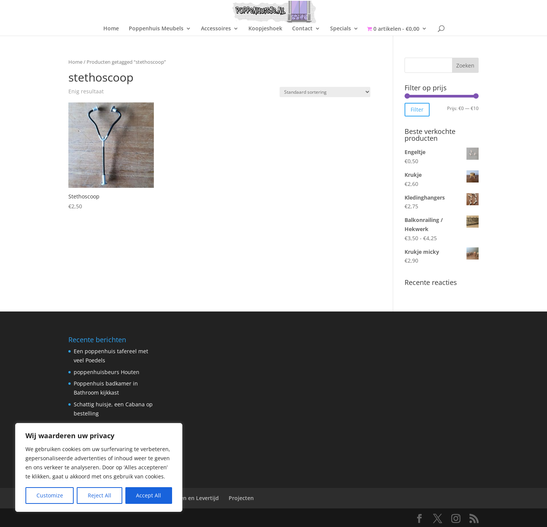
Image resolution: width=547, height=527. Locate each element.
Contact (302, 29)
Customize (49, 495)
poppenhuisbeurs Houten (106, 372)
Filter (417, 109)
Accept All (148, 495)
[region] (98, 467)
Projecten (241, 498)
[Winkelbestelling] (325, 92)
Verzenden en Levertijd (189, 498)
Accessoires (216, 29)
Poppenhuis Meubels (156, 29)
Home (111, 29)
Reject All (99, 495)
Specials (340, 29)
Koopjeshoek (265, 29)
